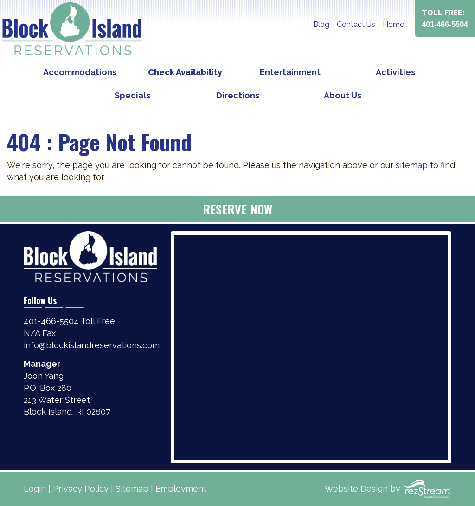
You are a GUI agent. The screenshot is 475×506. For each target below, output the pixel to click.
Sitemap (132, 488)
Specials (132, 95)
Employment (180, 488)
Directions (237, 95)
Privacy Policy (81, 488)
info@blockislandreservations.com (92, 345)
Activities (395, 72)
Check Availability (185, 72)
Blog (321, 24)
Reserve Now (237, 209)
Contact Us (356, 24)
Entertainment (290, 72)
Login (35, 488)
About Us (342, 95)
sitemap (412, 165)
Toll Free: (445, 19)
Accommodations (79, 72)
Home (393, 24)
